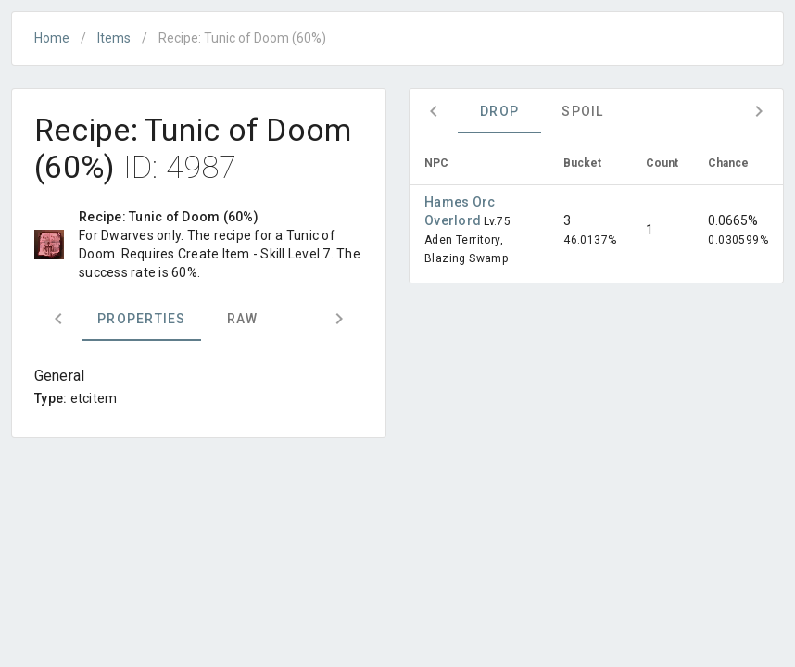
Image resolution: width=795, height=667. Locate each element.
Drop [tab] (499, 111)
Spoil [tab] (582, 111)
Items (114, 38)
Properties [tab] (141, 318)
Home (51, 38)
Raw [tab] (243, 318)
